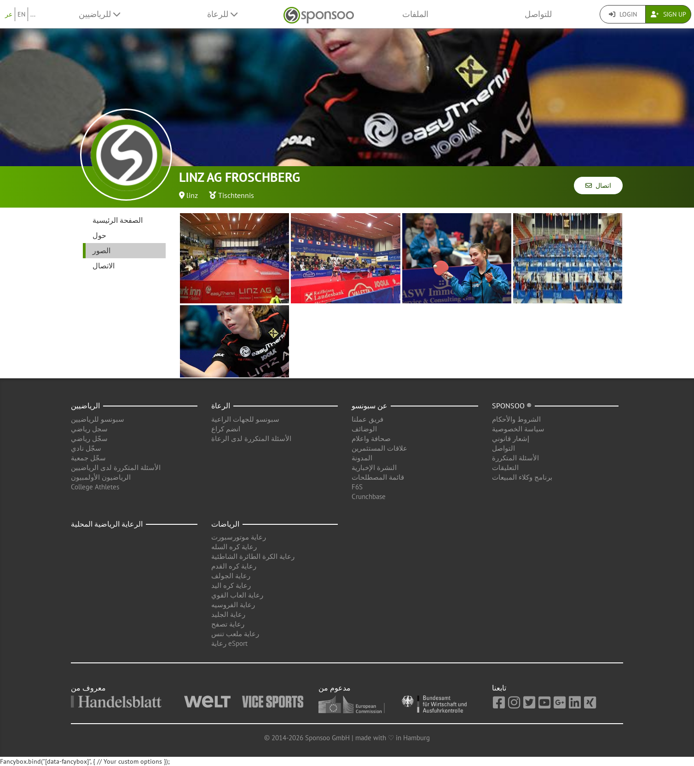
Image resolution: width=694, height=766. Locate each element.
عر (8, 14)
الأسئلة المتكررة (515, 457)
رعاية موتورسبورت (238, 537)
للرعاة (222, 14)
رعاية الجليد (228, 614)
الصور (101, 250)
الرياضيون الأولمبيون (101, 477)
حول (99, 235)
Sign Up (668, 14)
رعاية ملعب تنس (235, 633)
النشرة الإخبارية (374, 467)
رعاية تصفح (227, 624)
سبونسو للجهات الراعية (245, 419)
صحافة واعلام (371, 438)
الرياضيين (85, 405)
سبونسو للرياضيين (97, 419)
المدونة (362, 457)
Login (623, 14)
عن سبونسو (369, 405)
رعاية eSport (229, 643)
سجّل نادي (86, 448)
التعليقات (505, 467)
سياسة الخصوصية (518, 428)
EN (21, 14)
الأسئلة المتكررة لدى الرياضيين (116, 467)
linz (192, 195)
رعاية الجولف (230, 575)
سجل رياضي (89, 428)
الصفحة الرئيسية (118, 220)
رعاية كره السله (234, 546)
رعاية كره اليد (231, 585)
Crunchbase (369, 496)
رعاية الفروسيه (233, 604)
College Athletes (95, 486)
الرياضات (225, 523)
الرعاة (220, 405)
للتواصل (538, 14)
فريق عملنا (367, 419)
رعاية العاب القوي (237, 595)
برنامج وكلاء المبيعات (522, 477)
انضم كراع (225, 428)
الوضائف (364, 428)
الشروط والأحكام (516, 419)
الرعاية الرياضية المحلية (107, 523)
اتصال (598, 185)
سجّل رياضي (89, 438)
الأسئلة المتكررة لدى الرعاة (251, 438)
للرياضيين (99, 14)
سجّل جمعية (88, 457)
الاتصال (104, 265)
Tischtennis (236, 195)
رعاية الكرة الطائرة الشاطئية (253, 556)
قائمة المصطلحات (378, 477)
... (32, 14)
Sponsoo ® (512, 405)
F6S (357, 486)
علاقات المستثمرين (379, 448)
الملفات (415, 14)
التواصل (503, 448)
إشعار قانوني (510, 438)
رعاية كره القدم (233, 566)
